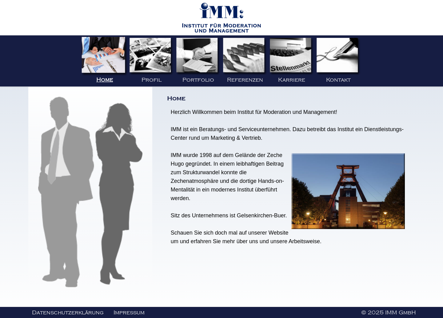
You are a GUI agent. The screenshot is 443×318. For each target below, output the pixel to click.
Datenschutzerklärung (68, 312)
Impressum (129, 312)
